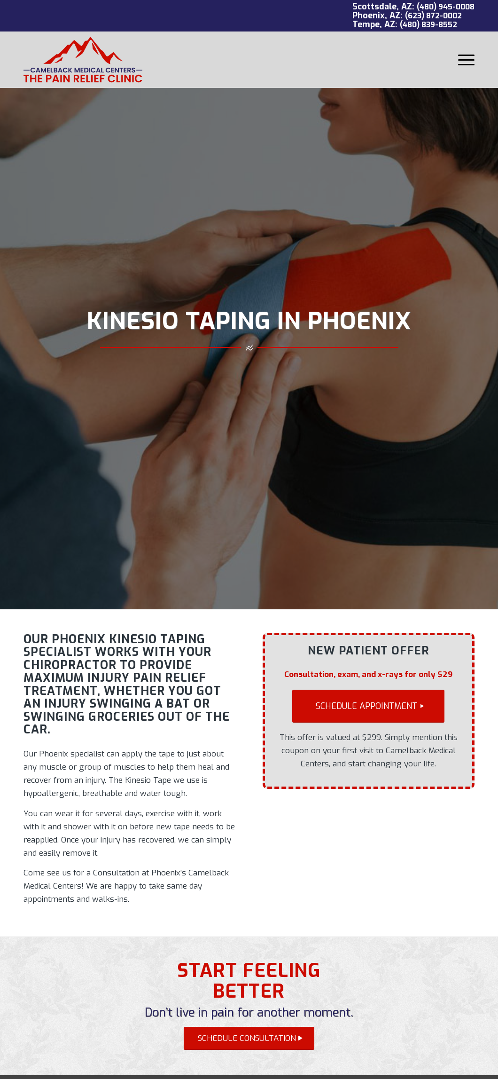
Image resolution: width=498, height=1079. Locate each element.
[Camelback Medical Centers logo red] (82, 60)
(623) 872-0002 (433, 16)
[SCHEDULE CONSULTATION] (249, 1038)
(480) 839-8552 (428, 25)
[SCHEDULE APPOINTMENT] (368, 706)
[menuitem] (463, 60)
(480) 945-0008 (446, 7)
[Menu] (463, 60)
